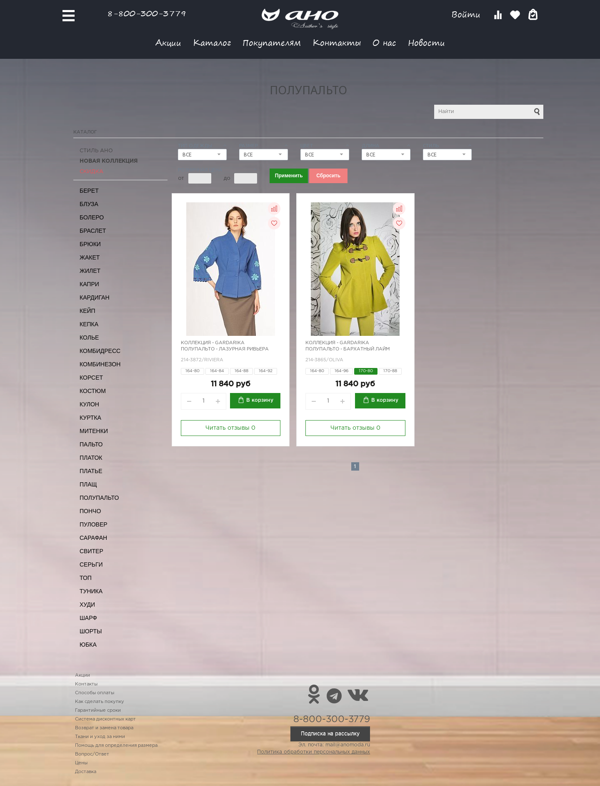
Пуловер (94, 524)
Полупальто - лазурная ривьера (225, 349)
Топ (86, 577)
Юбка (88, 644)
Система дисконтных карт (105, 719)
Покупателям (271, 42)
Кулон (89, 404)
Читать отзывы (230, 428)
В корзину (259, 400)
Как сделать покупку (99, 702)
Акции (168, 42)
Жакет (90, 257)
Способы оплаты (94, 693)
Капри (89, 284)
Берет (89, 190)
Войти (467, 14)
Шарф (88, 618)
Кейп (87, 310)
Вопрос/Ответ (92, 754)
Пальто (91, 444)
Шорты (91, 631)
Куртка (90, 417)
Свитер (91, 551)
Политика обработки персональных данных (313, 752)
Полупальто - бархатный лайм (347, 349)
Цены (81, 763)
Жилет (90, 270)
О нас (384, 42)
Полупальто (99, 497)
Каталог (212, 42)
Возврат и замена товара (104, 728)
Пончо (90, 511)
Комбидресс (100, 351)
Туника (91, 591)
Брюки (90, 244)
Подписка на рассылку (330, 733)
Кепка (89, 324)
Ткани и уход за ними (100, 737)
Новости (426, 42)
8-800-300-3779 (146, 13)
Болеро (92, 217)
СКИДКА (91, 171)
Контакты (336, 42)
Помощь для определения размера (116, 745)
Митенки (94, 431)
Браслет (93, 230)
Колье (89, 337)
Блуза (89, 204)
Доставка (85, 772)
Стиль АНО (96, 151)
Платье (91, 471)
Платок (91, 457)
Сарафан (93, 537)
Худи (87, 604)
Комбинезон (100, 364)
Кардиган (95, 297)
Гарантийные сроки (98, 710)
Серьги (91, 564)
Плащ (88, 484)
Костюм (93, 391)
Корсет (91, 377)
